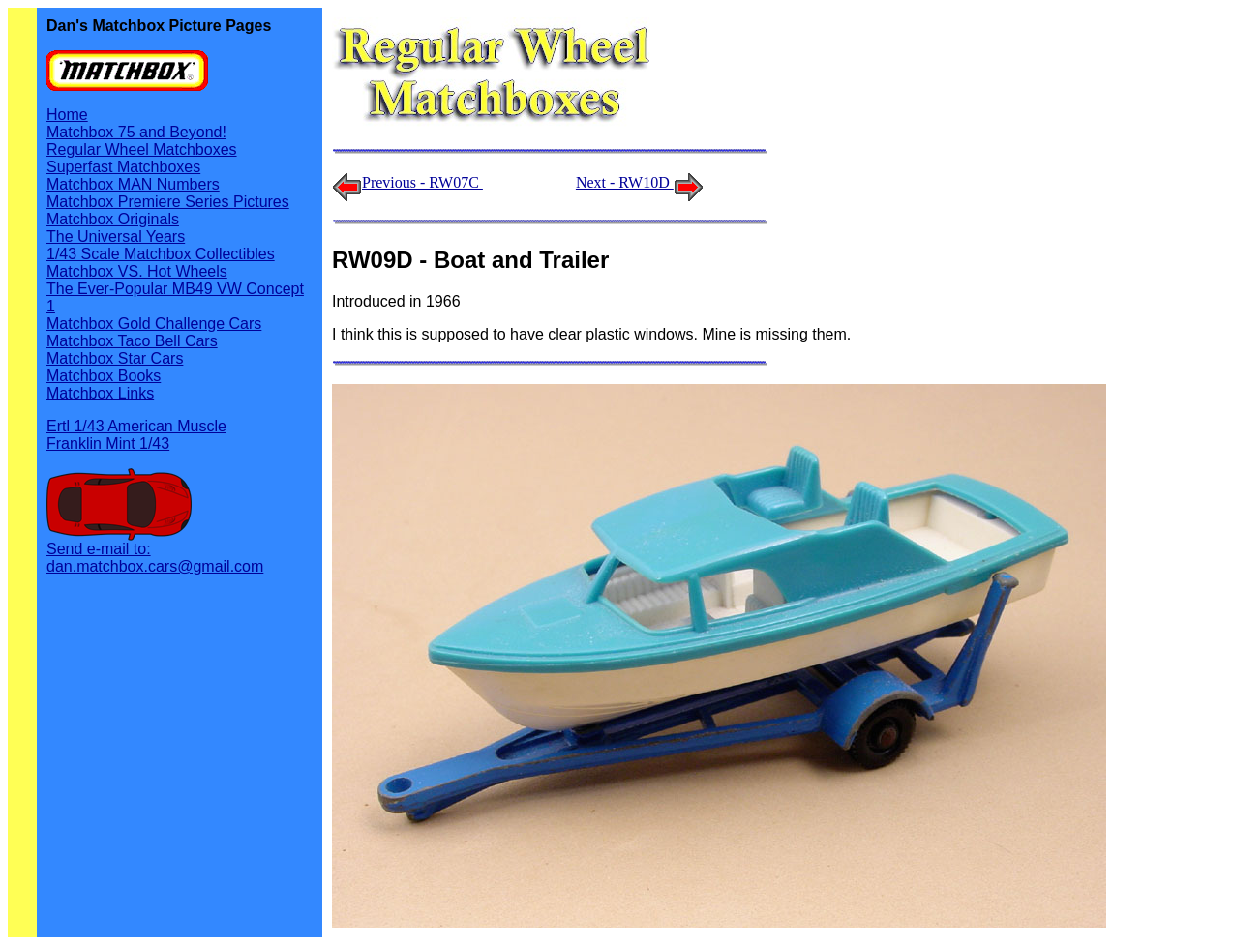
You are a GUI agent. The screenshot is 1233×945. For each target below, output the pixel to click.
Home (67, 114)
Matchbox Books (103, 376)
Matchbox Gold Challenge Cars (153, 323)
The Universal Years (115, 236)
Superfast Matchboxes (123, 167)
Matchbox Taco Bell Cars (132, 341)
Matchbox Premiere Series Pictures (167, 201)
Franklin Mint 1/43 (107, 443)
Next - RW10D (640, 182)
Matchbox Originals (112, 219)
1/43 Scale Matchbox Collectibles (160, 254)
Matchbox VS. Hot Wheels (136, 271)
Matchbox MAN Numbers (133, 184)
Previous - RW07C (422, 182)
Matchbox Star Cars (114, 358)
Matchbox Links (100, 393)
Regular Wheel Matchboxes (141, 149)
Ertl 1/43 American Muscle (136, 426)
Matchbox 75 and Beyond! (136, 132)
